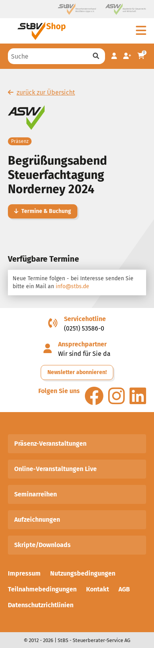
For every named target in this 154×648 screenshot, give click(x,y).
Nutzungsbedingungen (82, 573)
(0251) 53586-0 (84, 328)
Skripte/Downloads (42, 545)
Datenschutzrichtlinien (40, 605)
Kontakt (97, 589)
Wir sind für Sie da (84, 353)
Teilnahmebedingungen (42, 589)
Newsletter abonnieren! (77, 372)
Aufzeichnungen (37, 519)
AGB (124, 589)
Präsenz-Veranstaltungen (50, 443)
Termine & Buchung (42, 211)
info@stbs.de (72, 286)
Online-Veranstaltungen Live (55, 469)
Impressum (24, 573)
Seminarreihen (35, 494)
